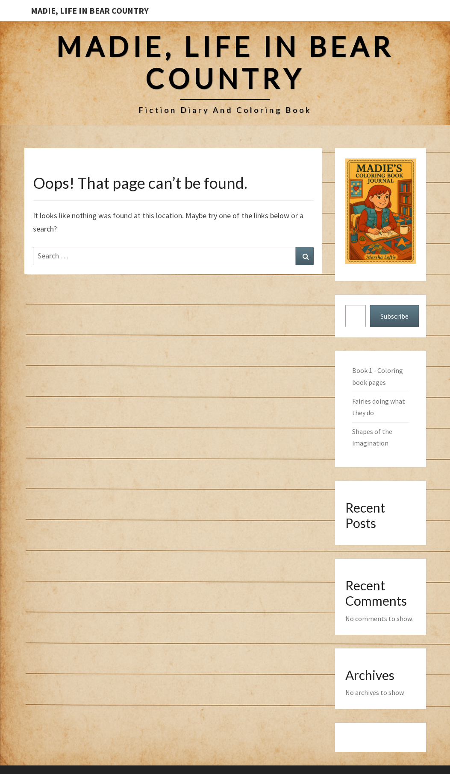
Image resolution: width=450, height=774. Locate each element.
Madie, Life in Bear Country (90, 10)
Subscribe (394, 316)
